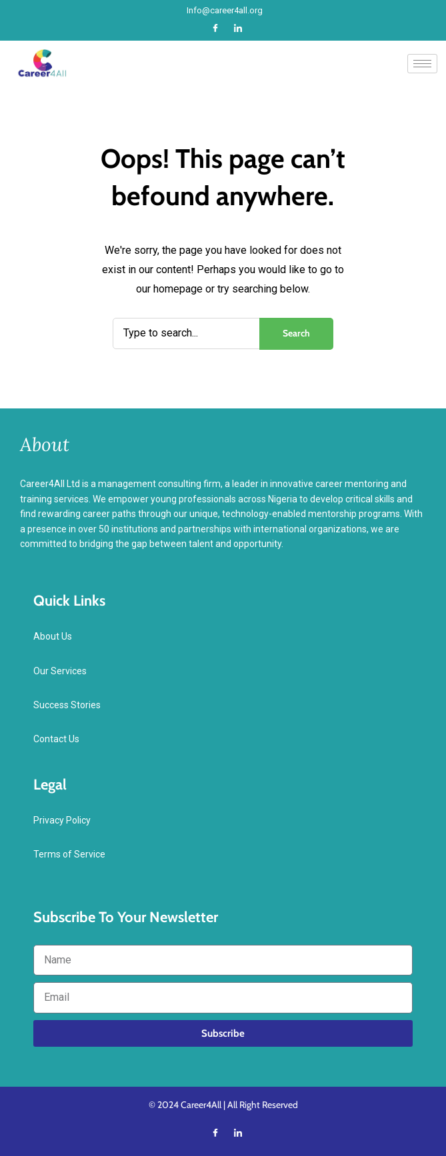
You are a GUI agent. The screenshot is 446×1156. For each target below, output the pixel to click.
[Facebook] (215, 28)
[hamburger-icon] (422, 63)
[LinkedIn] (238, 28)
